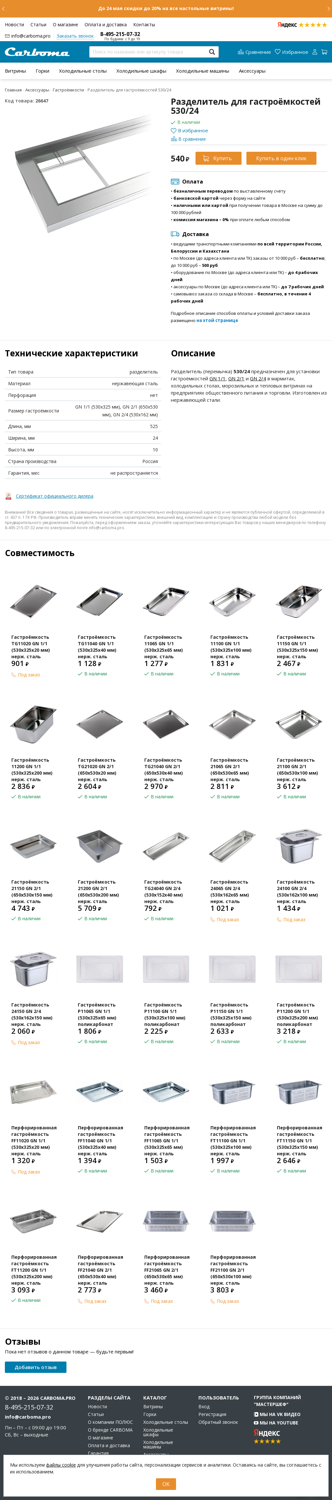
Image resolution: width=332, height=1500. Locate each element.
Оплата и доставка (106, 24)
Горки (42, 70)
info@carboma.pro (31, 36)
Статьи (38, 24)
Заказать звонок (75, 36)
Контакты (144, 24)
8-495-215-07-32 (120, 34)
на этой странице (217, 320)
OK (166, 1484)
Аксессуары (252, 70)
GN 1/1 (217, 378)
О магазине (65, 24)
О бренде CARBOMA (110, 1430)
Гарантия (98, 1453)
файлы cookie (61, 1465)
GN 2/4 (258, 378)
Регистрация (212, 1414)
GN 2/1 (236, 378)
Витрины (15, 70)
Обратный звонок (218, 1422)
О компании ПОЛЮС (110, 1422)
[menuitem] (15, 71)
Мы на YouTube (276, 1423)
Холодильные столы (83, 70)
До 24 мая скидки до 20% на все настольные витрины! (166, 8)
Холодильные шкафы (141, 70)
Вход (203, 1406)
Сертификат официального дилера (54, 496)
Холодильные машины (202, 70)
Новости (14, 24)
